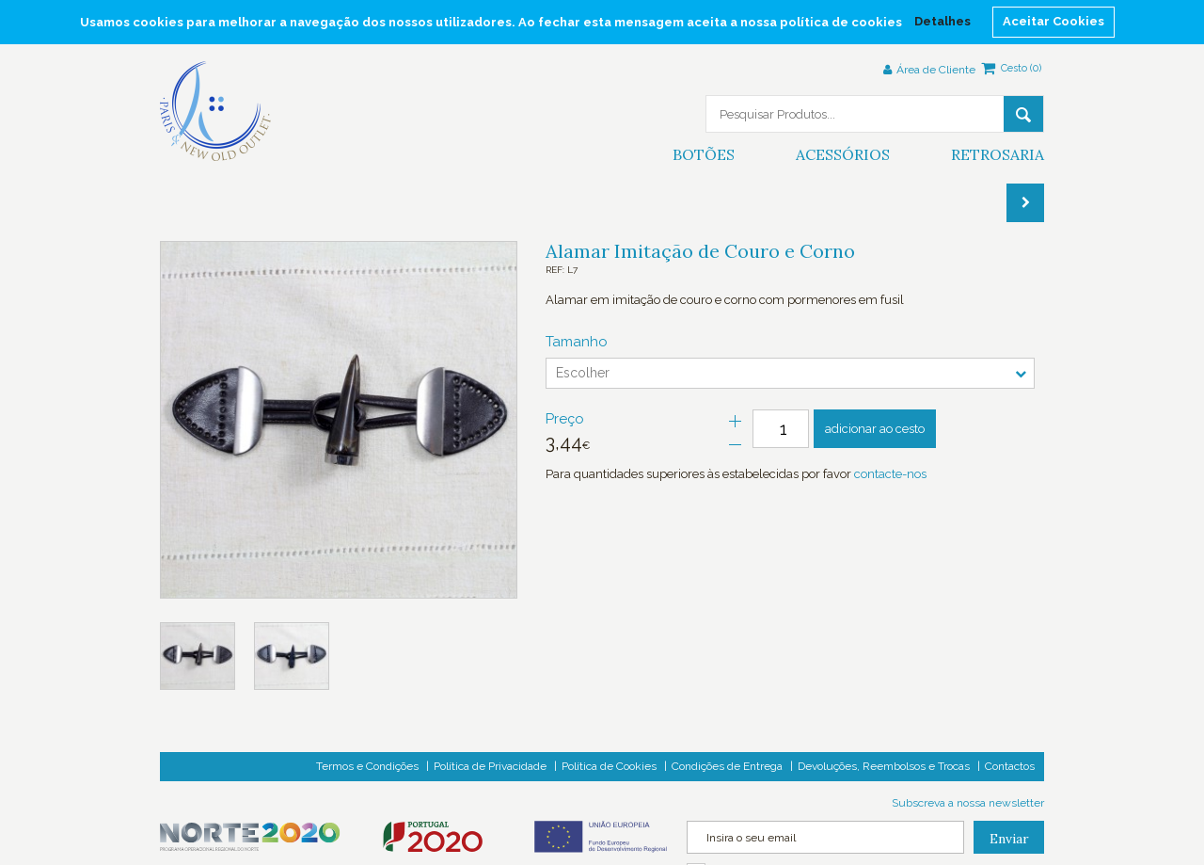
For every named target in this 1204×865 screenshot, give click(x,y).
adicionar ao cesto (875, 429)
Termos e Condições (367, 766)
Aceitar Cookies (1053, 21)
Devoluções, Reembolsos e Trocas (884, 766)
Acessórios (843, 154)
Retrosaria (997, 154)
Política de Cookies (609, 766)
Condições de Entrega (727, 766)
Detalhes (942, 21)
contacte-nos (890, 474)
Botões (704, 154)
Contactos (1010, 766)
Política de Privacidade (490, 766)
